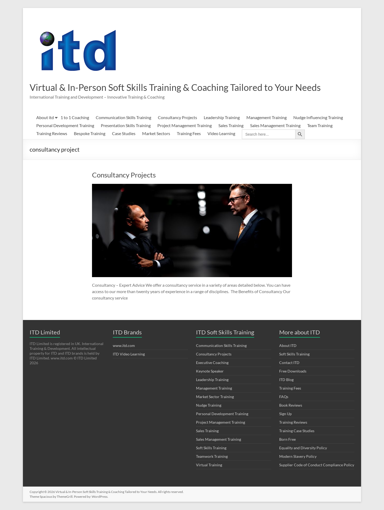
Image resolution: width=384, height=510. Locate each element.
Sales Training (230, 125)
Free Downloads (292, 371)
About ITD (288, 345)
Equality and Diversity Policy (303, 448)
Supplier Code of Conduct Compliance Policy (316, 465)
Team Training (320, 125)
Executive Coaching (212, 363)
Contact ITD (289, 363)
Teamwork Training (212, 456)
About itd (45, 117)
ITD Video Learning (129, 354)
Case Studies (123, 133)
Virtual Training (209, 465)
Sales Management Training (275, 125)
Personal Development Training (65, 125)
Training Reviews (51, 133)
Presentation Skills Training (126, 125)
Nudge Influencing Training (318, 117)
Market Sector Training (215, 397)
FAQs (283, 397)
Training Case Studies (296, 431)
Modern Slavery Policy (298, 456)
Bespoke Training (89, 133)
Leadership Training (222, 117)
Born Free (287, 439)
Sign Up (285, 414)
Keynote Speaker (210, 371)
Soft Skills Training (211, 448)
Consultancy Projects (177, 117)
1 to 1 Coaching (75, 117)
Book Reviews (290, 405)
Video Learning (221, 133)
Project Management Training (184, 125)
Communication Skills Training (123, 117)
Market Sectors (156, 133)
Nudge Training (208, 405)
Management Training (266, 117)
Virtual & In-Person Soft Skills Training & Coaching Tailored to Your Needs (182, 87)
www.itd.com (124, 345)
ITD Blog (286, 380)
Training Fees (189, 133)
